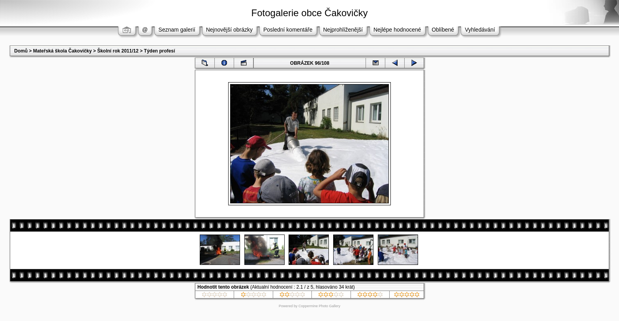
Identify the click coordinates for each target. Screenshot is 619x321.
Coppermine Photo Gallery (319, 306)
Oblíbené (443, 29)
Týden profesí (159, 51)
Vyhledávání (480, 29)
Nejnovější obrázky (229, 29)
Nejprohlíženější (343, 29)
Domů (21, 51)
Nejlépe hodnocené (397, 29)
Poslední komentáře (288, 29)
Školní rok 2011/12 (118, 51)
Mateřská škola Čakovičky (62, 51)
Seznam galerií (176, 29)
